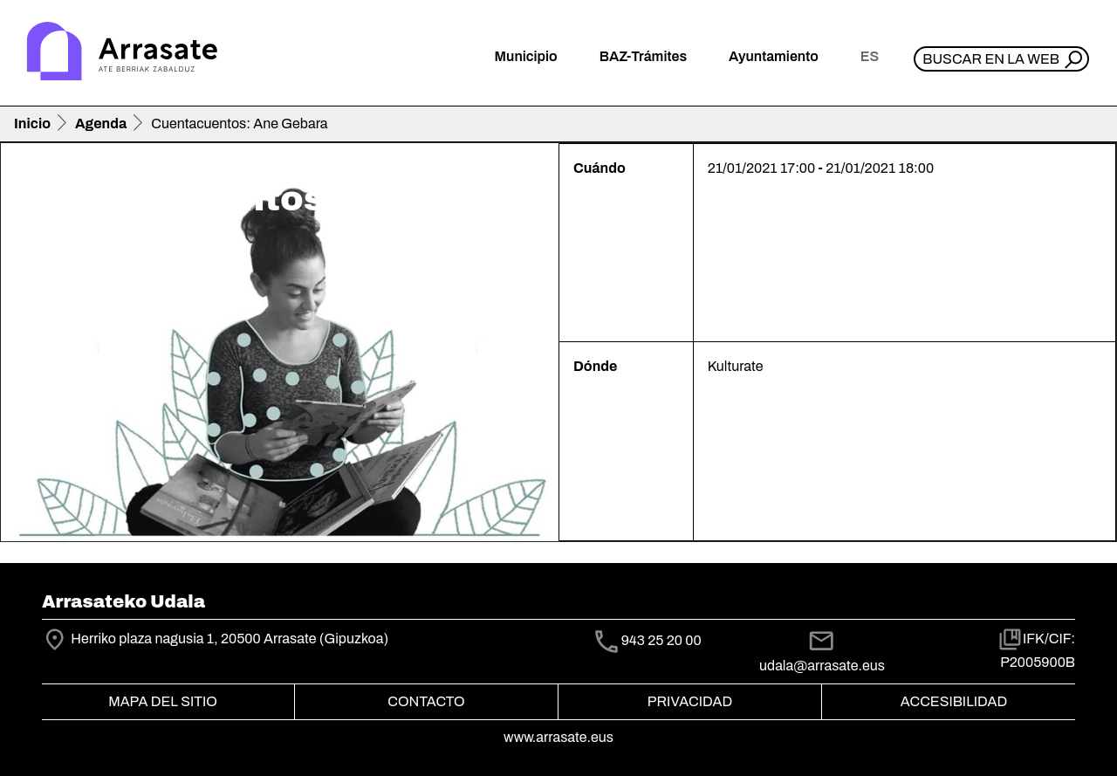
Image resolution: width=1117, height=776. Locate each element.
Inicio (32, 123)
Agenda (101, 123)
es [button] (869, 56)
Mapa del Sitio (162, 701)
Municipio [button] (526, 56)
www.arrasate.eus (558, 737)
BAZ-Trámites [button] (643, 56)
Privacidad (690, 701)
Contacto (425, 701)
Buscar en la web (990, 59)
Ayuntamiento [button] (774, 56)
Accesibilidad (954, 701)
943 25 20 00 (661, 640)
